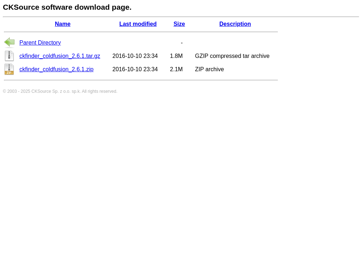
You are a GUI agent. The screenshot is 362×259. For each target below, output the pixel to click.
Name (63, 24)
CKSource (41, 91)
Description (235, 24)
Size (179, 24)
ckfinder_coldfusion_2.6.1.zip (56, 69)
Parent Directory (40, 43)
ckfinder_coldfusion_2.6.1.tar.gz (59, 56)
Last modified (138, 24)
